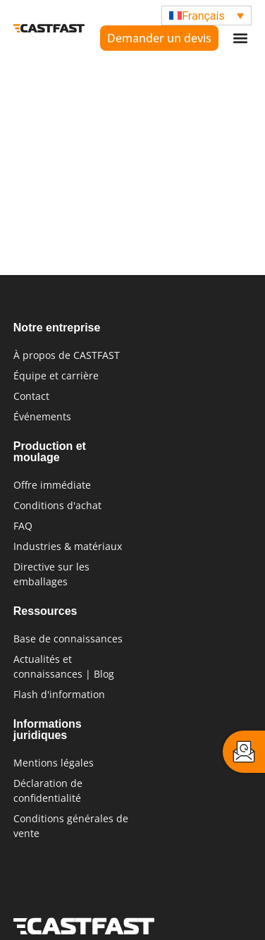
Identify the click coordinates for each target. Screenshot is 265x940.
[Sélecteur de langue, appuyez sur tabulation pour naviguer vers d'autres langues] (206, 16)
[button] (240, 38)
